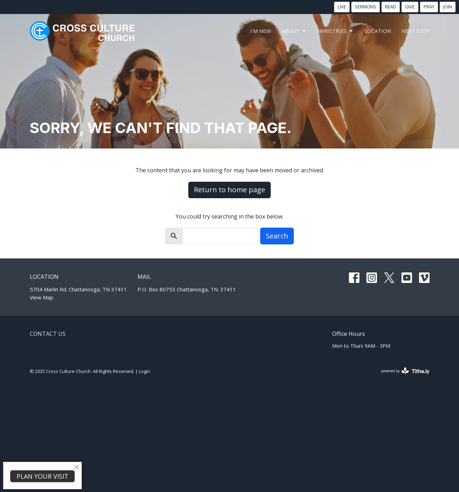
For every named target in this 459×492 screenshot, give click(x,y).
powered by (405, 371)
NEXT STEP (415, 30)
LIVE (342, 7)
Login (144, 371)
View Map (41, 297)
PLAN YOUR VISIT (42, 476)
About (294, 31)
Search (277, 236)
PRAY (429, 7)
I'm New (260, 30)
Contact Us (48, 334)
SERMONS (365, 7)
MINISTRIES (335, 31)
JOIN (447, 7)
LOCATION (377, 30)
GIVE (410, 7)
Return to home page (229, 189)
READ (390, 7)
